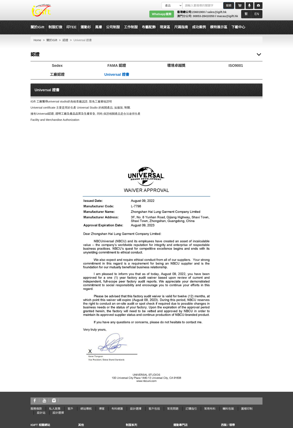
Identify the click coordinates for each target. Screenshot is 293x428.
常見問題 (172, 408)
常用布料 (209, 408)
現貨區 (165, 27)
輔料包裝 (228, 408)
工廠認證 (57, 75)
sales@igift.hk (216, 12)
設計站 (41, 412)
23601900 (198, 12)
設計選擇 (135, 408)
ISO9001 (235, 66)
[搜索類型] (172, 5)
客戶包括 (154, 408)
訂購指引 (191, 408)
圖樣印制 (247, 408)
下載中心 (238, 27)
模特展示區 (218, 27)
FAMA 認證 (116, 66)
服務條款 (36, 408)
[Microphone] (249, 5)
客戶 (70, 408)
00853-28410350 (203, 16)
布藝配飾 (149, 27)
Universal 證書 (116, 75)
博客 (102, 408)
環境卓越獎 (176, 66)
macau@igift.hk (227, 16)
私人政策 (54, 408)
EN (257, 14)
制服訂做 (55, 27)
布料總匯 (117, 408)
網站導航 (86, 408)
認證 (65, 40)
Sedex (57, 66)
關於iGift (37, 27)
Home (37, 40)
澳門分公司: (184, 16)
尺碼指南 (181, 27)
